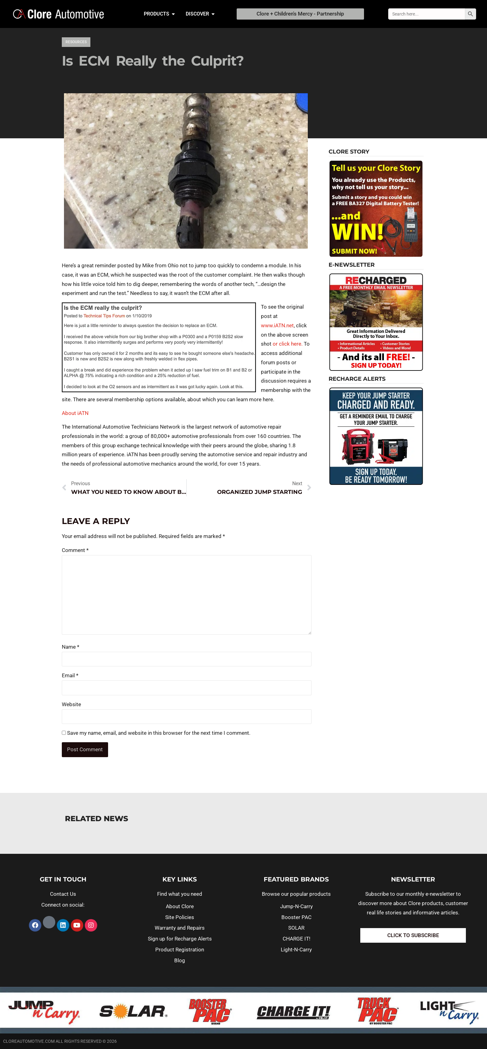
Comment (75, 550)
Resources (76, 42)
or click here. (288, 344)
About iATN (75, 413)
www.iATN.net (277, 325)
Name (70, 647)
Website (71, 704)
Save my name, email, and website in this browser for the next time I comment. (158, 733)
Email (70, 675)
